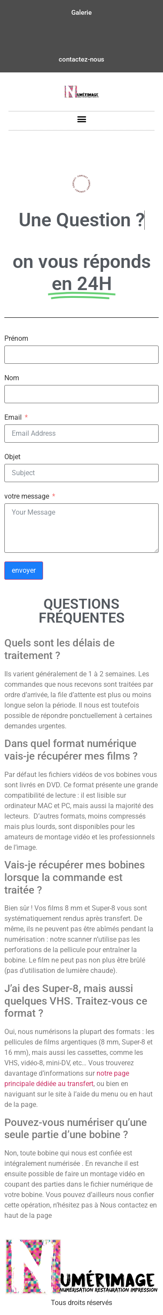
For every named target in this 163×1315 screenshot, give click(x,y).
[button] (81, 118)
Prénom (16, 338)
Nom (11, 378)
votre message (26, 496)
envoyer (24, 570)
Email (13, 417)
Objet (12, 457)
